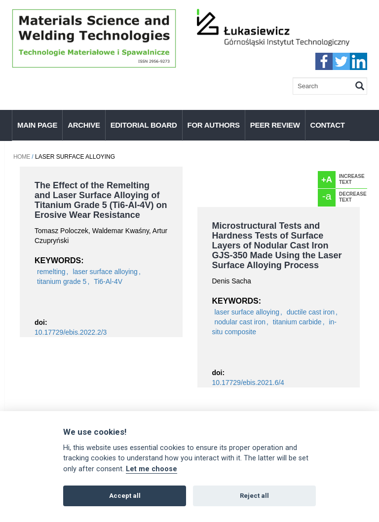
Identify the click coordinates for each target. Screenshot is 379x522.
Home (21, 156)
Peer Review (275, 125)
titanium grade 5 (61, 281)
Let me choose (151, 469)
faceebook (324, 61)
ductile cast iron (311, 312)
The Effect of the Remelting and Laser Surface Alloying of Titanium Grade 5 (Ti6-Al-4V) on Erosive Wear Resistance (101, 200)
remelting (51, 272)
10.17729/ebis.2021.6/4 (248, 382)
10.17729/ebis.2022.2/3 (71, 332)
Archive (84, 125)
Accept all (125, 495)
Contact (327, 125)
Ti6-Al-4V (108, 281)
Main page (37, 125)
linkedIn (358, 61)
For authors (214, 125)
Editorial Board (144, 125)
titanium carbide (297, 322)
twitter (341, 61)
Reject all (254, 495)
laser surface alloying (105, 272)
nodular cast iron (240, 322)
